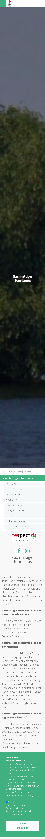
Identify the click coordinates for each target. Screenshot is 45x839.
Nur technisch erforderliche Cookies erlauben (19, 818)
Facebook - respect (15, 505)
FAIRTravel (11, 484)
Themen (10, 472)
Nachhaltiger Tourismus (18, 478)
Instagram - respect (15, 510)
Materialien (11, 499)
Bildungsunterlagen (16, 521)
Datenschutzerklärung (23, 800)
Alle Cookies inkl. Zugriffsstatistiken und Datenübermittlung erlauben (19, 810)
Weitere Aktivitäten (15, 494)
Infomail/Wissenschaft (17, 526)
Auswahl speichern (22, 831)
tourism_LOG (12, 515)
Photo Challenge (14, 489)
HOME (4, 472)
